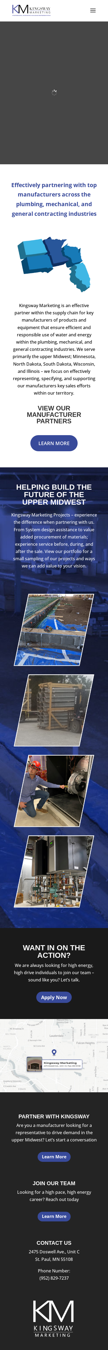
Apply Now (54, 997)
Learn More (54, 443)
